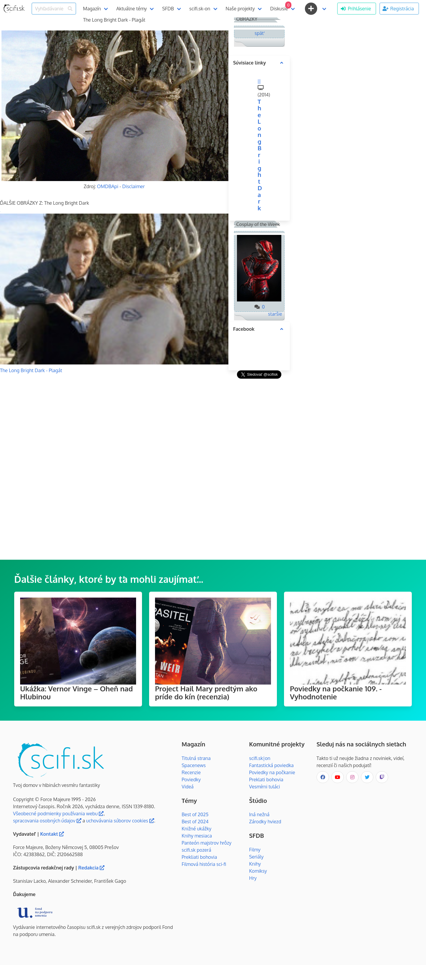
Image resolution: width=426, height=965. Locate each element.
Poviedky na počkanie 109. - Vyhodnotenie (336, 692)
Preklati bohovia (266, 779)
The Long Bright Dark (260, 155)
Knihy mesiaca (197, 836)
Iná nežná (259, 814)
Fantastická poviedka (271, 765)
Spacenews (194, 765)
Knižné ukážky (197, 829)
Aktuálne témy (131, 9)
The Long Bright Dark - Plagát (31, 370)
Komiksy (258, 871)
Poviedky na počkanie (272, 772)
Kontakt (52, 834)
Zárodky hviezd (265, 821)
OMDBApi (107, 186)
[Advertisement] (259, 469)
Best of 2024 (195, 821)
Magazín (92, 9)
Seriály (256, 857)
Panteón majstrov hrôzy (206, 843)
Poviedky (191, 779)
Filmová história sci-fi (204, 864)
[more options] (281, 63)
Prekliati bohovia (199, 857)
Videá (187, 787)
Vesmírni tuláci (264, 787)
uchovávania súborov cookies (120, 821)
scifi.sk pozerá (196, 850)
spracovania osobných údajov (47, 821)
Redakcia (91, 868)
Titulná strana (196, 758)
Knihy (255, 864)
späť (259, 33)
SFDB (168, 9)
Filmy (254, 850)
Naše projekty (240, 9)
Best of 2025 (195, 814)
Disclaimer (133, 186)
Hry (252, 878)
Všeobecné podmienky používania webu (58, 813)
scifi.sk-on (199, 9)
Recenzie (191, 772)
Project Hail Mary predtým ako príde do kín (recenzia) (206, 692)
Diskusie (280, 6)
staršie (275, 314)
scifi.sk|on (259, 758)
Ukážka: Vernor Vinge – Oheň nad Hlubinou (76, 692)
